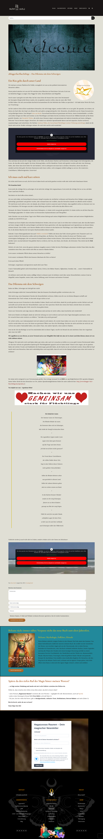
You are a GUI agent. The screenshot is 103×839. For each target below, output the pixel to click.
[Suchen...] (49, 18)
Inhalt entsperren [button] (51, 144)
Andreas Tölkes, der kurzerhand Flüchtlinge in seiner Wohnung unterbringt (61, 123)
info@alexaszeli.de (21, 795)
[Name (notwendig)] (47, 603)
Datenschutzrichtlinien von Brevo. (47, 762)
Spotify (81, 694)
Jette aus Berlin (36, 113)
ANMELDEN (38, 765)
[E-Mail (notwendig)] (47, 607)
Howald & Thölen (27, 118)
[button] (92, 8)
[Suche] (93, 18)
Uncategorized (29, 583)
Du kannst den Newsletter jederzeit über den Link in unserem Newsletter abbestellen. (50, 753)
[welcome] (51, 47)
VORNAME (37, 732)
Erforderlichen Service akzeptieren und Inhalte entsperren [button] (51, 148)
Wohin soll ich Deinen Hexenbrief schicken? (46, 739)
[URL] (47, 611)
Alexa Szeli (13, 583)
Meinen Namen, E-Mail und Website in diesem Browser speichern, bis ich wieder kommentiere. (39, 616)
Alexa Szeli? (81, 795)
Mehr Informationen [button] (51, 140)
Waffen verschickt (42, 234)
